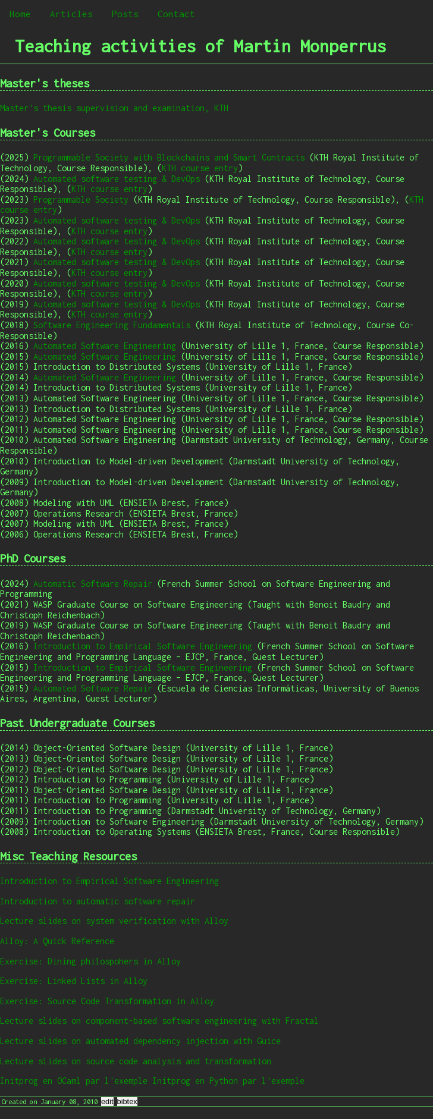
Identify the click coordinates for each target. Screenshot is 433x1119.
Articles (71, 13)
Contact (176, 13)
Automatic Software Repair (92, 584)
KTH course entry (200, 168)
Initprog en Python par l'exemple (228, 1081)
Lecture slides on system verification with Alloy (114, 921)
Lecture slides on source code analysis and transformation (135, 1061)
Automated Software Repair (92, 688)
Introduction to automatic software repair (97, 901)
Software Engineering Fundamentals (111, 325)
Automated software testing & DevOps (116, 179)
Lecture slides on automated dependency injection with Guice (140, 1041)
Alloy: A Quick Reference (57, 941)
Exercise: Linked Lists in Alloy (74, 981)
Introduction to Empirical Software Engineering (142, 646)
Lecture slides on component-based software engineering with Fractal (159, 1021)
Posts (125, 13)
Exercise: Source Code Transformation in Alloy (107, 1001)
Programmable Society (80, 199)
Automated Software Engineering (104, 346)
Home (20, 13)
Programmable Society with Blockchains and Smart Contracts (169, 157)
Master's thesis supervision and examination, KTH (114, 108)
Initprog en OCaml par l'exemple (74, 1081)
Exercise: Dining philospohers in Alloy (90, 961)
